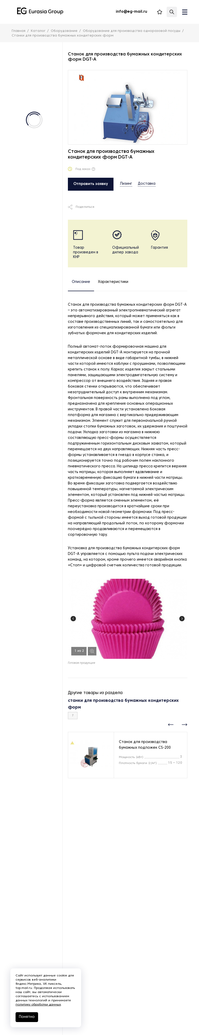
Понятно (27, 1017)
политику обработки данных (38, 1004)
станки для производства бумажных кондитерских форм (123, 704)
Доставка (146, 183)
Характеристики (113, 282)
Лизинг (126, 183)
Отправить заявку (90, 184)
